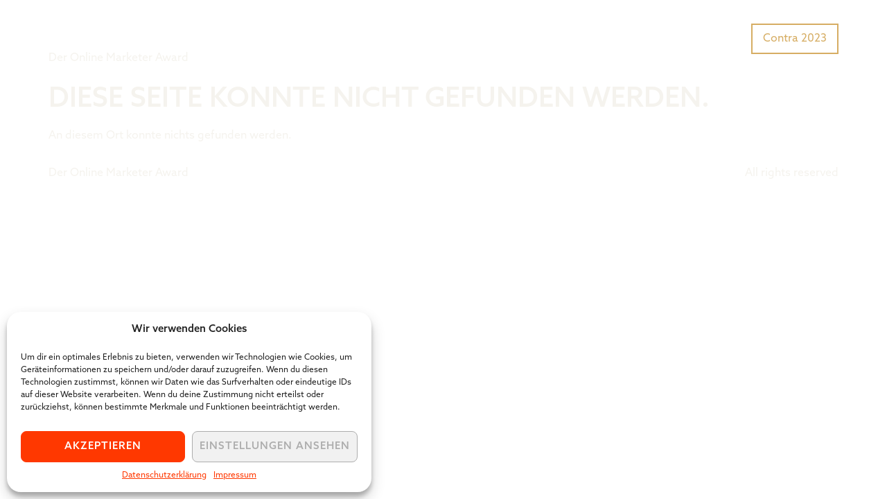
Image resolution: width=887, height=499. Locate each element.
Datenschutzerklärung (164, 475)
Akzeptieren (102, 446)
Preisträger (712, 37)
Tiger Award (127, 28)
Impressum (234, 475)
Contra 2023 (795, 38)
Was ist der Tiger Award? (598, 37)
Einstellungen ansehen (275, 446)
